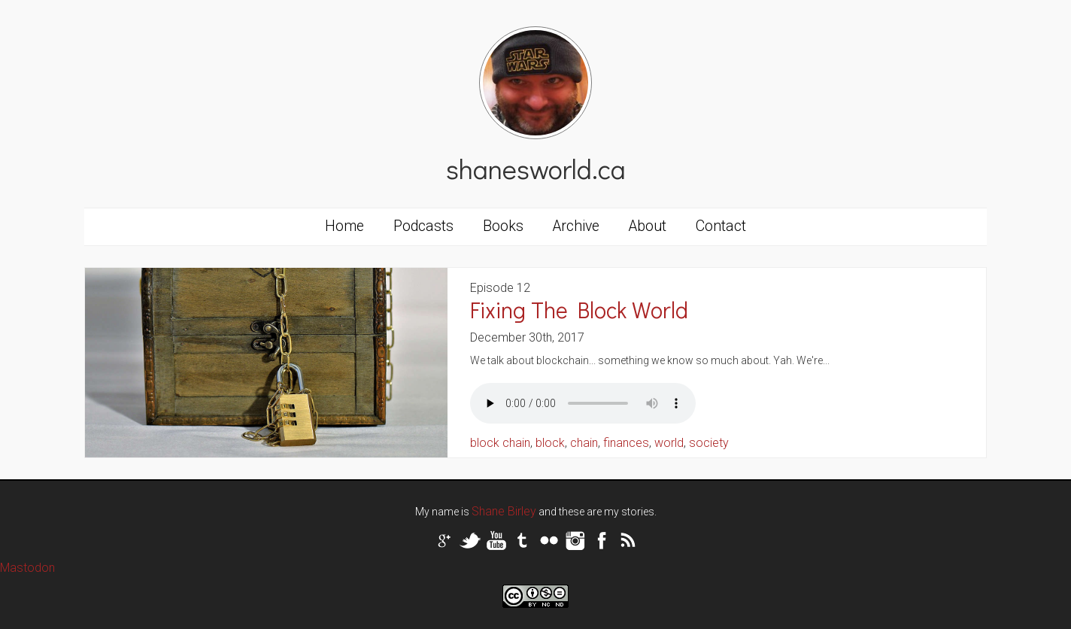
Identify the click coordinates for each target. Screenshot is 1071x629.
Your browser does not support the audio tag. (583, 403)
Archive (576, 226)
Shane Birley (504, 511)
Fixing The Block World (579, 309)
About (647, 226)
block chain (500, 443)
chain (584, 443)
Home (344, 226)
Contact (721, 226)
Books (503, 226)
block (550, 443)
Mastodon (27, 568)
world (669, 443)
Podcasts (423, 226)
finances (626, 443)
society (709, 443)
